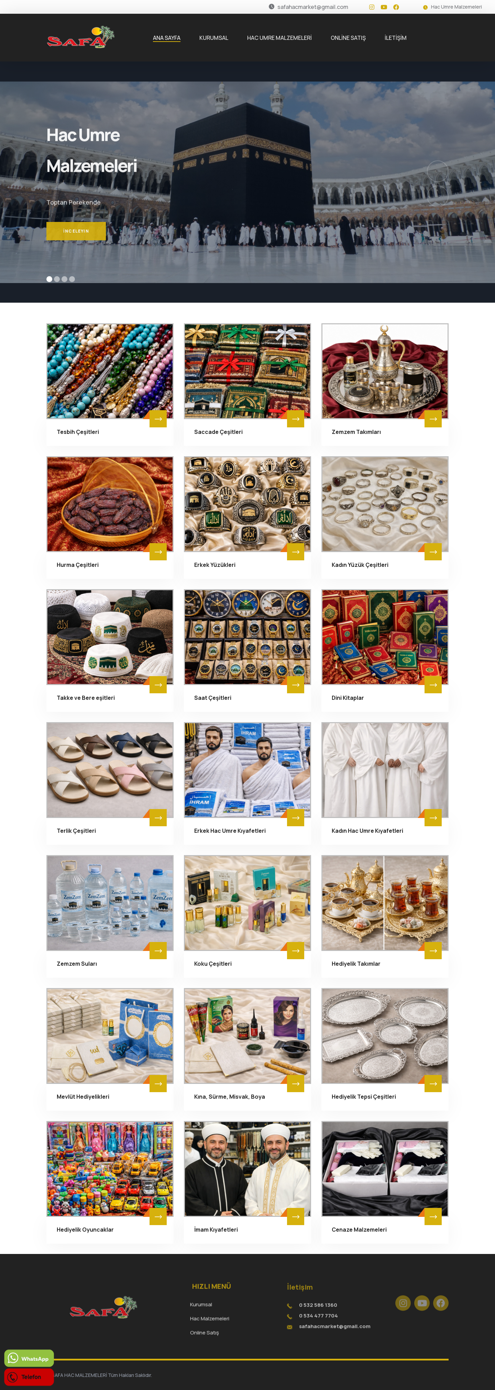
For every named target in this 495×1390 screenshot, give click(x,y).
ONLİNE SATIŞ (348, 38)
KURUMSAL (213, 38)
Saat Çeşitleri (212, 698)
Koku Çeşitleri (213, 963)
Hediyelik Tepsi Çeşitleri (364, 1096)
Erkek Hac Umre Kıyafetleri (230, 830)
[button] (49, 279)
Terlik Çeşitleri (76, 830)
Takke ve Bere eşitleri (86, 698)
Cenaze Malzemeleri (359, 1229)
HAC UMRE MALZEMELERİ (279, 38)
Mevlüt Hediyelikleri (83, 1096)
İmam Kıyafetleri (216, 1229)
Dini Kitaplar (348, 698)
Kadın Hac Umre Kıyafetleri (367, 830)
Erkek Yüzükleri (214, 565)
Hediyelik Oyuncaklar (85, 1229)
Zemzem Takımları (356, 432)
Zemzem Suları (77, 963)
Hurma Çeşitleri (78, 565)
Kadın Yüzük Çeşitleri (360, 565)
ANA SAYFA (166, 38)
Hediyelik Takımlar (356, 963)
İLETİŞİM (396, 38)
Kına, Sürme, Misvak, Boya (229, 1096)
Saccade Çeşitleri (218, 432)
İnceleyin (76, 244)
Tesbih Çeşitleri (78, 432)
